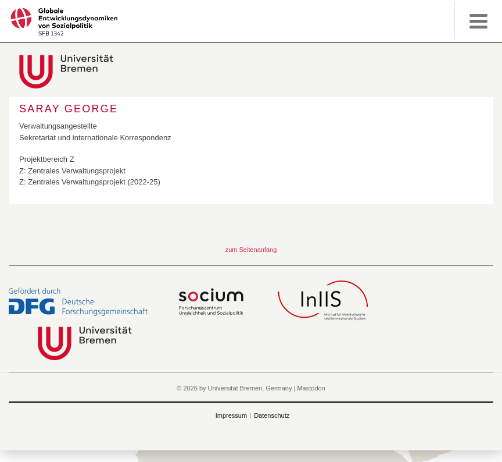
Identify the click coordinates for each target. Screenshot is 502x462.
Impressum (231, 415)
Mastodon (311, 388)
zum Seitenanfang (251, 249)
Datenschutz (271, 415)
